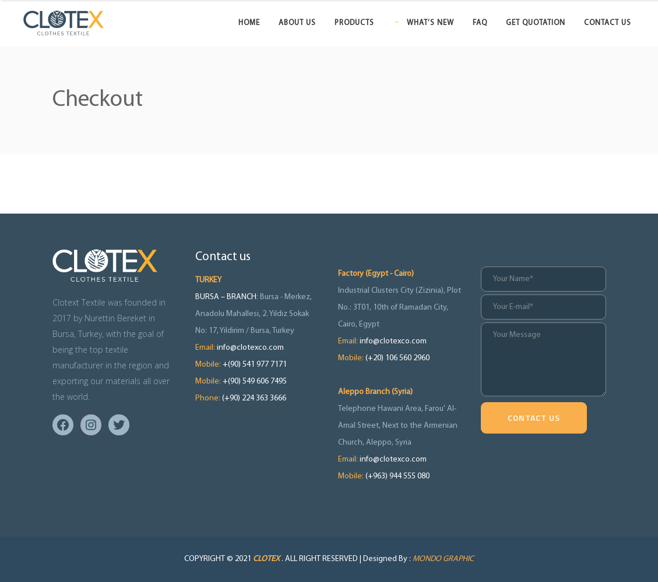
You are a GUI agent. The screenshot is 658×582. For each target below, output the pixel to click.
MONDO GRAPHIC (443, 559)
